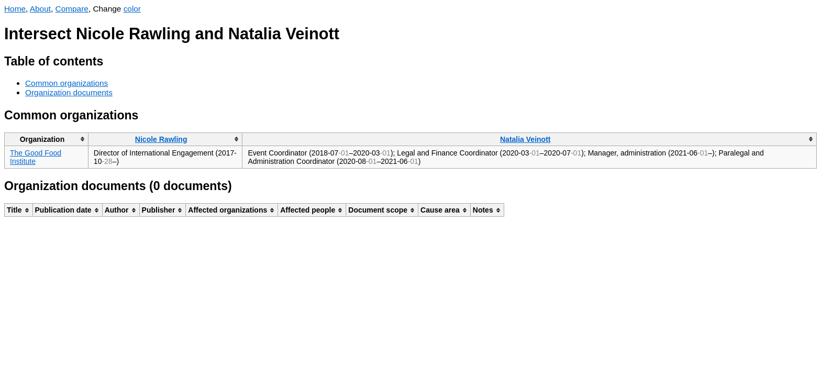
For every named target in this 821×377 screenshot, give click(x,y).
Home (15, 8)
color (132, 8)
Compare (72, 8)
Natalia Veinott (525, 139)
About (40, 8)
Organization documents (69, 92)
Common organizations (66, 83)
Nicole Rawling (161, 139)
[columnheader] (46, 139)
